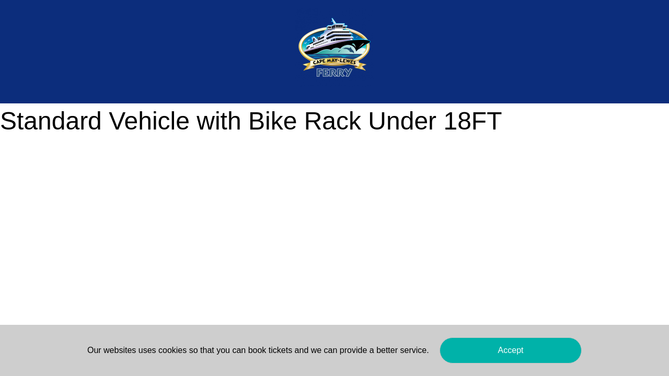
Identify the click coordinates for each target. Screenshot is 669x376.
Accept (511, 350)
